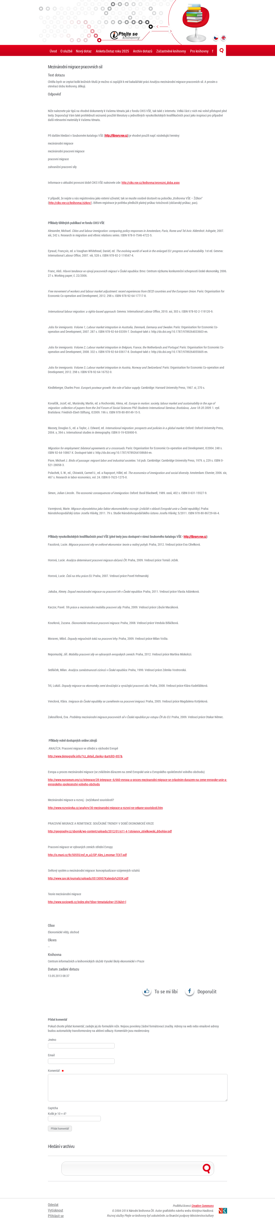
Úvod (53, 51)
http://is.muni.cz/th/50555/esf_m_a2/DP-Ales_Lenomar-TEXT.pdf (87, 855)
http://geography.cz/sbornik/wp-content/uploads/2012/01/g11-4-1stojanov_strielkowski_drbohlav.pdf (110, 831)
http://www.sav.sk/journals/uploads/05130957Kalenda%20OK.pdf (88, 878)
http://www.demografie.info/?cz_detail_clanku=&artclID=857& (85, 756)
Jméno (52, 1039)
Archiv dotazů (142, 51)
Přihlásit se (56, 1215)
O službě (66, 51)
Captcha (53, 1108)
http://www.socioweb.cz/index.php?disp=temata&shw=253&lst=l (87, 902)
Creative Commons (202, 1206)
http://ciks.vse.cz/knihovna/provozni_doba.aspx (151, 182)
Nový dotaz (84, 51)
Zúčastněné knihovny (171, 51)
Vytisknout (55, 1210)
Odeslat (53, 1204)
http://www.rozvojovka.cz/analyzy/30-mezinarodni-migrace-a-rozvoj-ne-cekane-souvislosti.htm (105, 808)
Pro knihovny (199, 51)
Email (51, 1055)
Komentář (56, 1070)
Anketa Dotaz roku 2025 (112, 51)
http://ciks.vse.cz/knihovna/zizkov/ (70, 203)
